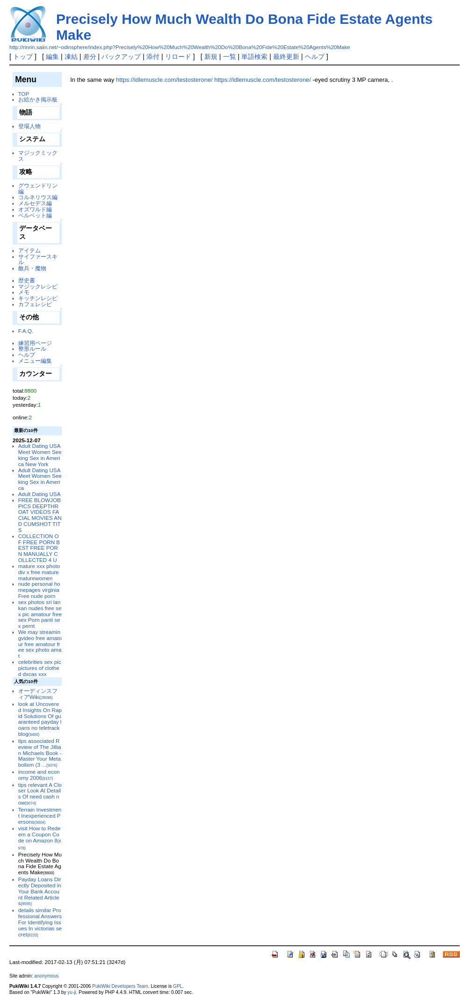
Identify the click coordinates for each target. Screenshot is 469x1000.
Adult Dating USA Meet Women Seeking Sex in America (40, 479)
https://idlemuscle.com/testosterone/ (164, 79)
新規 (210, 56)
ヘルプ (315, 56)
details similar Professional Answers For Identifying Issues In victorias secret (40, 922)
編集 (52, 56)
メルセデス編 (35, 203)
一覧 (229, 56)
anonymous (46, 975)
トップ (23, 56)
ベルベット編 (35, 215)
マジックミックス (38, 156)
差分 (89, 56)
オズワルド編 (35, 209)
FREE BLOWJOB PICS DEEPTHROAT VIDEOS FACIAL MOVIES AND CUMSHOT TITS (40, 515)
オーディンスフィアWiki (38, 694)
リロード (178, 56)
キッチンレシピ (38, 298)
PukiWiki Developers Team (120, 986)
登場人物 (29, 126)
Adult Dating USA (39, 494)
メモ (23, 292)
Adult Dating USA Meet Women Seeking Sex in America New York (40, 455)
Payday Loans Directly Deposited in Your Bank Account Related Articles (39, 891)
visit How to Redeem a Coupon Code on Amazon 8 (39, 837)
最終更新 (286, 56)
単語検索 (254, 56)
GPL (177, 986)
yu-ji (71, 992)
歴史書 (26, 280)
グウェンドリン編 (38, 188)
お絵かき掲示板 (38, 99)
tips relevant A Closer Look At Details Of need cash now (40, 794)
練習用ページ (35, 343)
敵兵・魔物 (32, 268)
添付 (152, 56)
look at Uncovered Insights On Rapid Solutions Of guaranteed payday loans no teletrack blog (40, 719)
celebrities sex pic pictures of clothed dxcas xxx (39, 668)
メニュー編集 (35, 361)
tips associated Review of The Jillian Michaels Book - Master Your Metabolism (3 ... (40, 753)
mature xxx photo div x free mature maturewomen (39, 572)
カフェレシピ (35, 304)
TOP (23, 94)
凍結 (71, 56)
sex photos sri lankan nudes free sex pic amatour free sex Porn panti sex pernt (40, 614)
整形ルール (32, 348)
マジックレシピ (38, 286)
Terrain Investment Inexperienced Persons (40, 815)
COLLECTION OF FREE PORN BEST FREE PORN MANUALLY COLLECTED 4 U (39, 548)
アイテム (29, 250)
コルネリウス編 (38, 197)
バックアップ (121, 56)
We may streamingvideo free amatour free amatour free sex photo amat (40, 644)
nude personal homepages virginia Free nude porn (39, 590)
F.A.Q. (25, 331)
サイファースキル (38, 259)
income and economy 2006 (39, 775)
